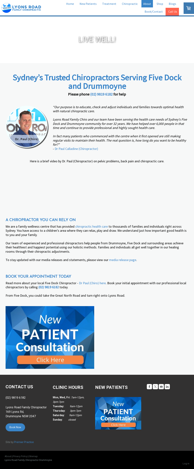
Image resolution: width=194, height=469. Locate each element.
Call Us (172, 11)
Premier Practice (24, 442)
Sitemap (33, 456)
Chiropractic (130, 4)
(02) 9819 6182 (101, 94)
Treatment (109, 4)
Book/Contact (154, 11)
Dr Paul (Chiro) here (92, 283)
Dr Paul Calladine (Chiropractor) (76, 149)
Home (70, 4)
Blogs (172, 4)
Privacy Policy (20, 456)
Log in (186, 463)
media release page (122, 260)
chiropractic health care (91, 226)
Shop (160, 4)
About (147, 4)
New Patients (88, 4)
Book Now (15, 427)
